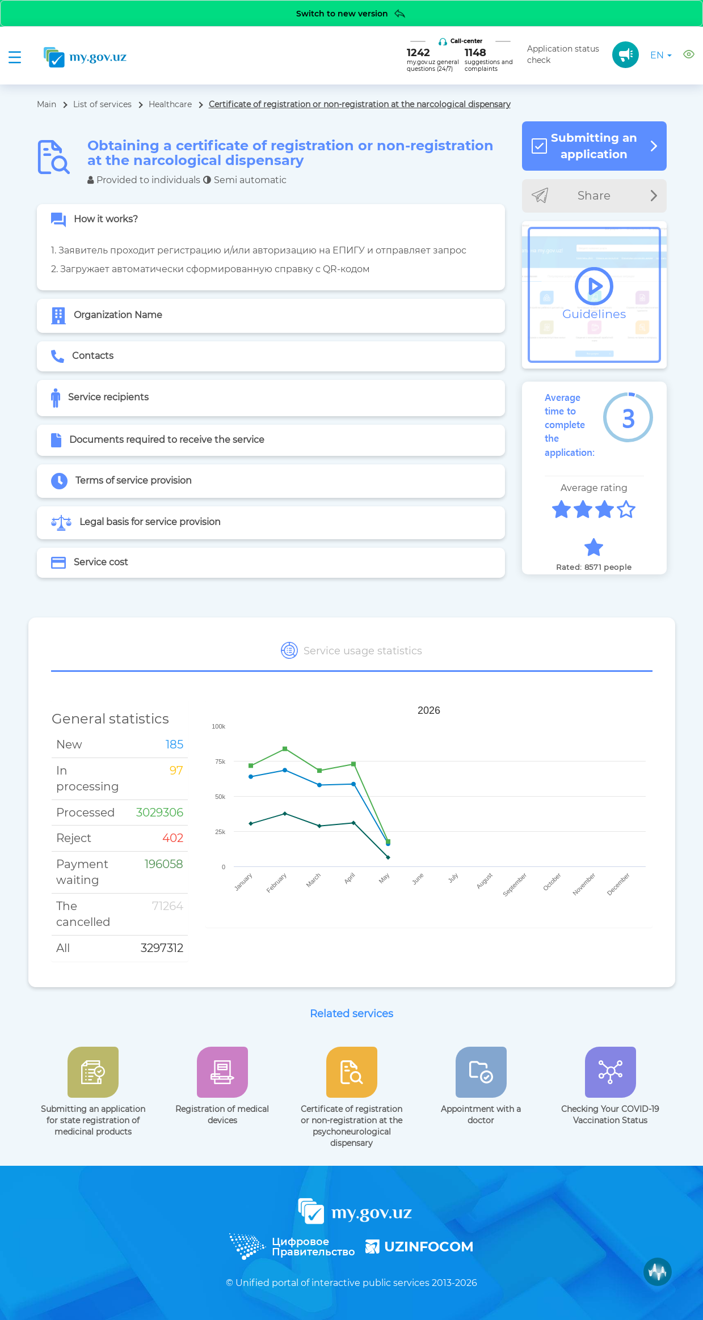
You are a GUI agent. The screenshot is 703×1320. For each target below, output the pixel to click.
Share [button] (594, 195)
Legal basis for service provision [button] (136, 523)
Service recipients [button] (100, 398)
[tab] (271, 220)
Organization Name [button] (106, 315)
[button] (688, 55)
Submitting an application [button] (594, 146)
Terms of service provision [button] (121, 481)
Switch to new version (351, 13)
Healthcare (170, 104)
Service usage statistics (351, 650)
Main (46, 104)
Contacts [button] (82, 356)
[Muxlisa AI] (657, 1272)
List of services (102, 104)
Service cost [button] (89, 563)
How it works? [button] (94, 220)
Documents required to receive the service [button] (158, 440)
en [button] (661, 55)
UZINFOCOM (419, 1246)
